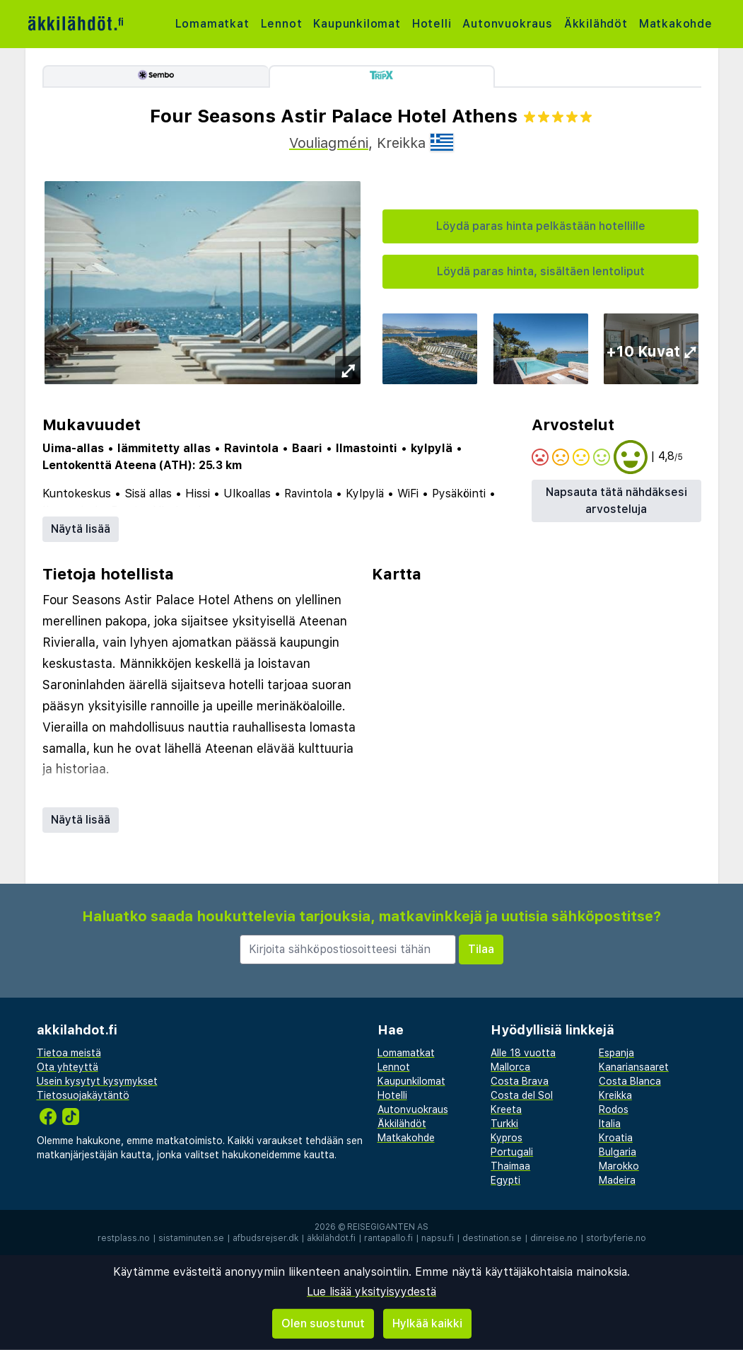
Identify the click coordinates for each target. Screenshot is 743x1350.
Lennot (282, 23)
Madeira (617, 1180)
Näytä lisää (80, 529)
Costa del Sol (522, 1095)
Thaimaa (510, 1166)
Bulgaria (617, 1152)
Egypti (505, 1180)
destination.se (492, 1238)
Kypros (506, 1137)
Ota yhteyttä (67, 1067)
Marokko (619, 1166)
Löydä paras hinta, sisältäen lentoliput (541, 271)
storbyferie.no (616, 1238)
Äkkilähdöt (596, 23)
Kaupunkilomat (356, 23)
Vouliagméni (328, 142)
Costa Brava (520, 1081)
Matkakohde (676, 23)
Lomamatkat (212, 23)
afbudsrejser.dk (265, 1238)
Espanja (616, 1052)
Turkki (504, 1123)
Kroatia (616, 1137)
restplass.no (124, 1238)
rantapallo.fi (388, 1238)
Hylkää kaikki (427, 1323)
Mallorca (510, 1067)
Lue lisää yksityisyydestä (371, 1291)
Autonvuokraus (507, 23)
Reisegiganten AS (387, 1227)
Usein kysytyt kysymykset (97, 1081)
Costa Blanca (630, 1081)
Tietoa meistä (69, 1052)
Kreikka (615, 1095)
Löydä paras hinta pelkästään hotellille (540, 226)
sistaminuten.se (191, 1238)
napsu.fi (437, 1238)
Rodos (613, 1109)
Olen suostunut (323, 1323)
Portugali (512, 1152)
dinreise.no (554, 1238)
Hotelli (432, 23)
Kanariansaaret (634, 1067)
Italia (610, 1123)
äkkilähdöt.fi (331, 1238)
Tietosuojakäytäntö (83, 1095)
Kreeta (506, 1109)
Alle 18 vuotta (523, 1052)
